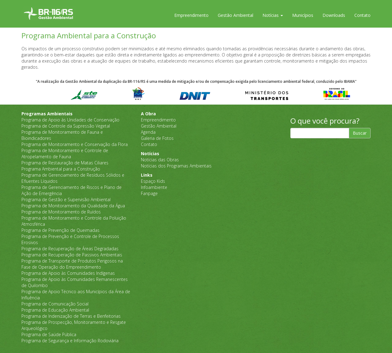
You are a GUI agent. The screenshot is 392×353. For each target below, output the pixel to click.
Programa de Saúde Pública (48, 334)
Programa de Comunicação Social (55, 304)
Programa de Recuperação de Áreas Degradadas (70, 248)
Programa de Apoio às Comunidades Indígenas (68, 273)
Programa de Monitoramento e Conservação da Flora (74, 144)
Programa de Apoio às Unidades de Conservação (70, 120)
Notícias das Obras (160, 160)
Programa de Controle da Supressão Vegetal (65, 126)
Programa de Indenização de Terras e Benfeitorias (71, 316)
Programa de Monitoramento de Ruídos (61, 212)
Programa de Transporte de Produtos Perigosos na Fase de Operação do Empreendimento (72, 264)
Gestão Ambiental (235, 15)
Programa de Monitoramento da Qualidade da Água (73, 206)
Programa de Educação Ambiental (55, 310)
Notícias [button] (272, 15)
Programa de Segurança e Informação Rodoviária (70, 340)
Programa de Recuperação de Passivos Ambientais (71, 255)
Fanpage (149, 193)
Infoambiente (154, 187)
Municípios (302, 15)
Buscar (360, 133)
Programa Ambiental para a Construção (60, 169)
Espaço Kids (153, 181)
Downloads (333, 15)
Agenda (148, 132)
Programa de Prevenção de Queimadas (60, 230)
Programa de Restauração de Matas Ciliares (64, 163)
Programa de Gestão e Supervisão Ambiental (66, 199)
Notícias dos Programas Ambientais (176, 166)
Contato (362, 15)
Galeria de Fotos (157, 138)
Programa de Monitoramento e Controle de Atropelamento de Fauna (64, 153)
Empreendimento (191, 15)
